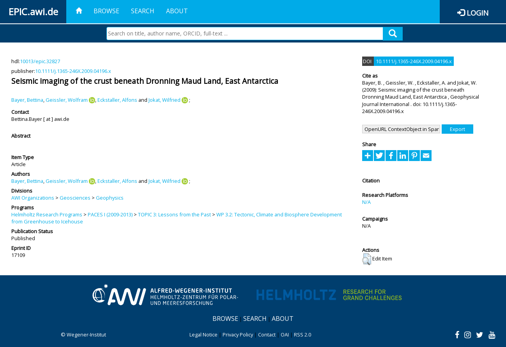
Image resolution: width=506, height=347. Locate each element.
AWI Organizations (32, 197)
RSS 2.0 (302, 334)
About (177, 11)
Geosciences (75, 197)
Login (477, 13)
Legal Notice (203, 334)
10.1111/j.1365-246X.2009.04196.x (73, 70)
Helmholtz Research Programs (46, 214)
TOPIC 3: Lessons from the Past (174, 214)
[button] (366, 259)
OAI (285, 334)
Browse (106, 11)
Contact (267, 334)
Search (142, 11)
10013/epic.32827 (40, 61)
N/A (366, 201)
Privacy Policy (238, 334)
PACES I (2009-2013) (110, 214)
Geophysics (110, 197)
